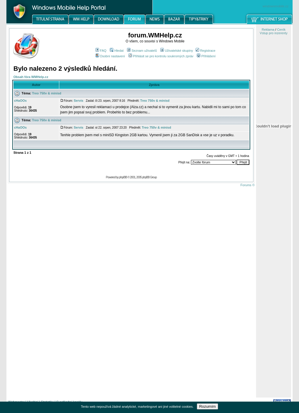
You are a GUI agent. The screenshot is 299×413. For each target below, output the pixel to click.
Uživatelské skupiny (176, 50)
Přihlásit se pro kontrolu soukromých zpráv (160, 56)
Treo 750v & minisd (46, 93)
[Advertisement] (273, 305)
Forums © (248, 185)
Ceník (281, 29)
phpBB (123, 177)
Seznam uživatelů (142, 50)
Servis (78, 100)
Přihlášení (206, 56)
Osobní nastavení (110, 56)
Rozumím (207, 406)
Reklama (268, 29)
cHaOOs (20, 100)
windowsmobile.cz (275, 6)
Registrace (205, 50)
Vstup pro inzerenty (274, 33)
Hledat (117, 50)
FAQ (100, 50)
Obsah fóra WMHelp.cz (30, 77)
